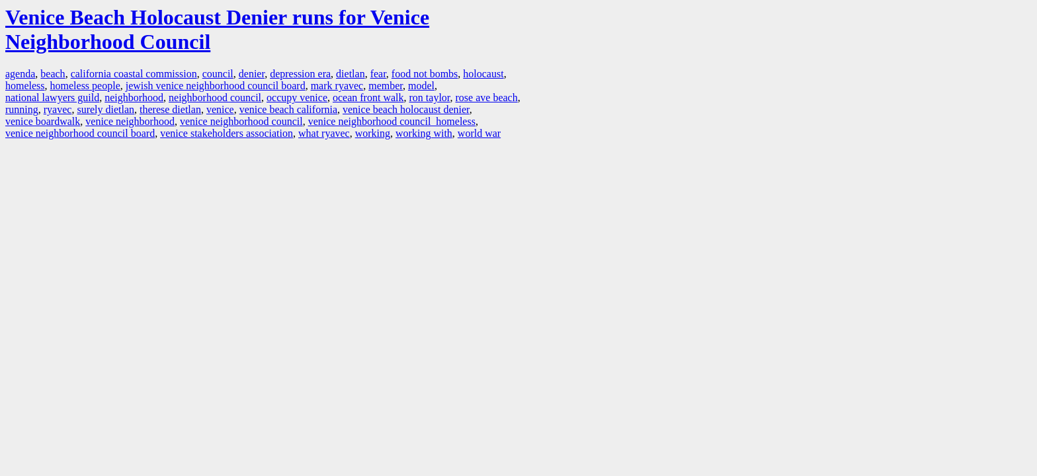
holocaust (483, 73)
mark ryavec (337, 85)
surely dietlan (105, 109)
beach (52, 73)
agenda (20, 73)
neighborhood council (215, 97)
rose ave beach (487, 97)
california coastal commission (134, 73)
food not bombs (425, 73)
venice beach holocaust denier (406, 109)
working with (423, 133)
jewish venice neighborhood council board (216, 85)
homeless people (85, 85)
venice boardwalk (42, 121)
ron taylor (429, 97)
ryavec (58, 109)
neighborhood (133, 97)
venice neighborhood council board (80, 133)
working (372, 133)
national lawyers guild (52, 97)
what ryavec (324, 133)
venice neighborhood (130, 121)
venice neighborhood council (241, 121)
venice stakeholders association (226, 133)
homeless (25, 85)
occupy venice (297, 97)
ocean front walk (368, 97)
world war (479, 133)
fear (378, 73)
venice (220, 109)
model (421, 85)
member (385, 85)
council (217, 73)
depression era (300, 73)
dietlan (350, 73)
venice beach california (288, 109)
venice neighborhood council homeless (392, 121)
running (21, 109)
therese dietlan (170, 109)
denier (252, 73)
